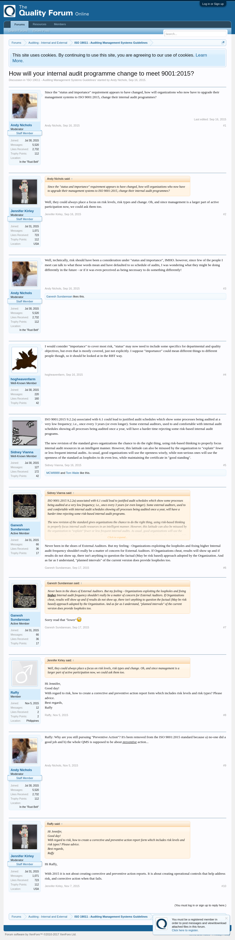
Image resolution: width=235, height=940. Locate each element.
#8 (224, 715)
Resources (39, 24)
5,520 (35, 144)
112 (36, 153)
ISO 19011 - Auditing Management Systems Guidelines (61, 80)
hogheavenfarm (23, 379)
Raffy (15, 692)
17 (37, 553)
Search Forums (18, 30)
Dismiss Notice (226, 918)
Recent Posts (41, 30)
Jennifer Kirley (22, 211)
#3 (224, 288)
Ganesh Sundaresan (59, 296)
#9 (224, 765)
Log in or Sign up (213, 3)
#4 (224, 374)
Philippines (32, 720)
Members (60, 24)
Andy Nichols (119, 80)
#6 (224, 567)
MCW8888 (53, 472)
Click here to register (185, 930)
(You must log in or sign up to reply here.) (200, 905)
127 (36, 467)
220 (36, 394)
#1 (224, 125)
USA (36, 243)
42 (37, 403)
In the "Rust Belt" (29, 161)
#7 (224, 627)
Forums (19, 24)
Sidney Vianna (22, 452)
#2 (224, 214)
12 (37, 707)
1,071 (35, 230)
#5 (224, 465)
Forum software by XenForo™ (40, 934)
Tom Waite (72, 472)
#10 (224, 886)
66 (37, 544)
